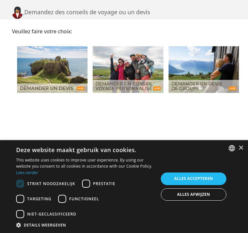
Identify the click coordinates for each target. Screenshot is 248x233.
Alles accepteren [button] (193, 178)
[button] (85, 225)
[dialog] (124, 186)
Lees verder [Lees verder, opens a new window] (27, 172)
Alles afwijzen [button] (193, 194)
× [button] (240, 148)
